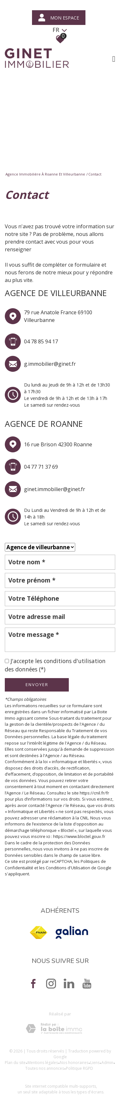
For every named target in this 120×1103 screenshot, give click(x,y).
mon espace (58, 17)
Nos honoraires (74, 1062)
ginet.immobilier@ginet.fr (54, 489)
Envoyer (37, 684)
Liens (95, 1062)
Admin (107, 1062)
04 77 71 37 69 (41, 466)
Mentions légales (43, 1062)
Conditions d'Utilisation (68, 868)
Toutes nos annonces (44, 1068)
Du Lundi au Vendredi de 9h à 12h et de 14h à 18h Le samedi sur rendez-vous (65, 517)
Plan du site (15, 1062)
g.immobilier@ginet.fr (50, 363)
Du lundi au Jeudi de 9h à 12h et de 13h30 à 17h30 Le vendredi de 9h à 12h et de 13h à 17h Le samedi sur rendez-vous (67, 395)
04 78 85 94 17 (41, 341)
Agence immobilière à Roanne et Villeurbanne (45, 174)
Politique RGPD (79, 1068)
